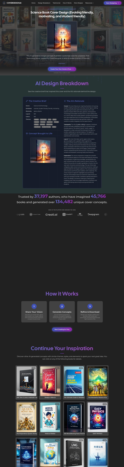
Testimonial (56, 3)
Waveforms (37, 126)
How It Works (67, 3)
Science (36, 119)
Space (54, 119)
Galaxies (37, 122)
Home (33, 3)
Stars (49, 119)
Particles (43, 122)
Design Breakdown (44, 3)
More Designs (78, 3)
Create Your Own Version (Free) (61, 69)
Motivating (49, 124)
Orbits (54, 126)
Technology (43, 119)
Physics (36, 124)
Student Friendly (46, 126)
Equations (49, 122)
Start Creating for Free (62, 329)
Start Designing (112, 3)
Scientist (42, 124)
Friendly (56, 122)
